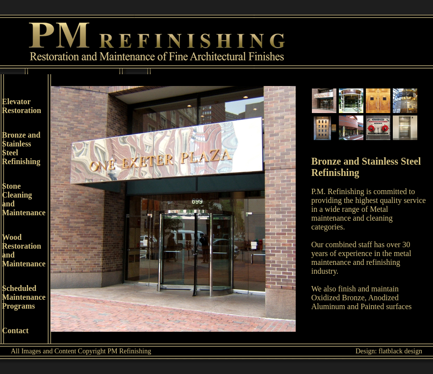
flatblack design (400, 351)
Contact (15, 330)
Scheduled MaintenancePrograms (24, 297)
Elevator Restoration (21, 106)
